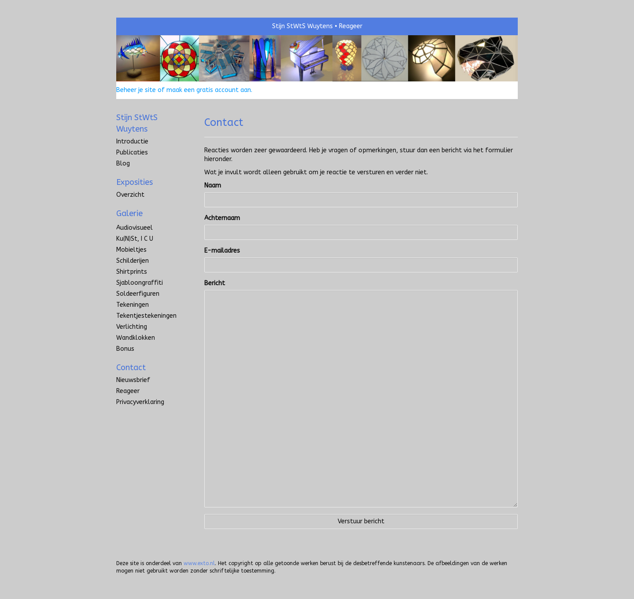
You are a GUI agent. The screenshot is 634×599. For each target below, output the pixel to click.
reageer (128, 391)
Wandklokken (135, 338)
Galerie (129, 213)
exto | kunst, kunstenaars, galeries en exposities (141, 26)
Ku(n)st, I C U (134, 239)
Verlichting (131, 327)
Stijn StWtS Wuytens (302, 26)
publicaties (132, 152)
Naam (212, 185)
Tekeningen (132, 305)
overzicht (130, 194)
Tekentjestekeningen (146, 316)
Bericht (214, 283)
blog (123, 163)
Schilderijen (132, 261)
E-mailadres (222, 250)
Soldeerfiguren (137, 294)
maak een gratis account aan (208, 90)
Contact (131, 367)
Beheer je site (136, 90)
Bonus (125, 349)
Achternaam (222, 218)
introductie (132, 141)
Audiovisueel (134, 228)
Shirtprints (131, 272)
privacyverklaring (140, 402)
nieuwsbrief (133, 380)
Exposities (134, 182)
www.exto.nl (199, 563)
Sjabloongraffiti (139, 283)
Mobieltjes (131, 250)
